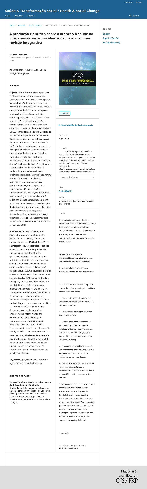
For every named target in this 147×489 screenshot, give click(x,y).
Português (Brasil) (111, 42)
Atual (7, 15)
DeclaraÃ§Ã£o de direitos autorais (77, 125)
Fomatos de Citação (69, 177)
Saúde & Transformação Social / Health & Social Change (52, 10)
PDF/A (65, 113)
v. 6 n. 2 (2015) (35, 25)
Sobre (30, 15)
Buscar (135, 15)
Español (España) (111, 38)
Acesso (139, 2)
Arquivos (19, 15)
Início (11, 25)
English (106, 33)
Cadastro (129, 2)
